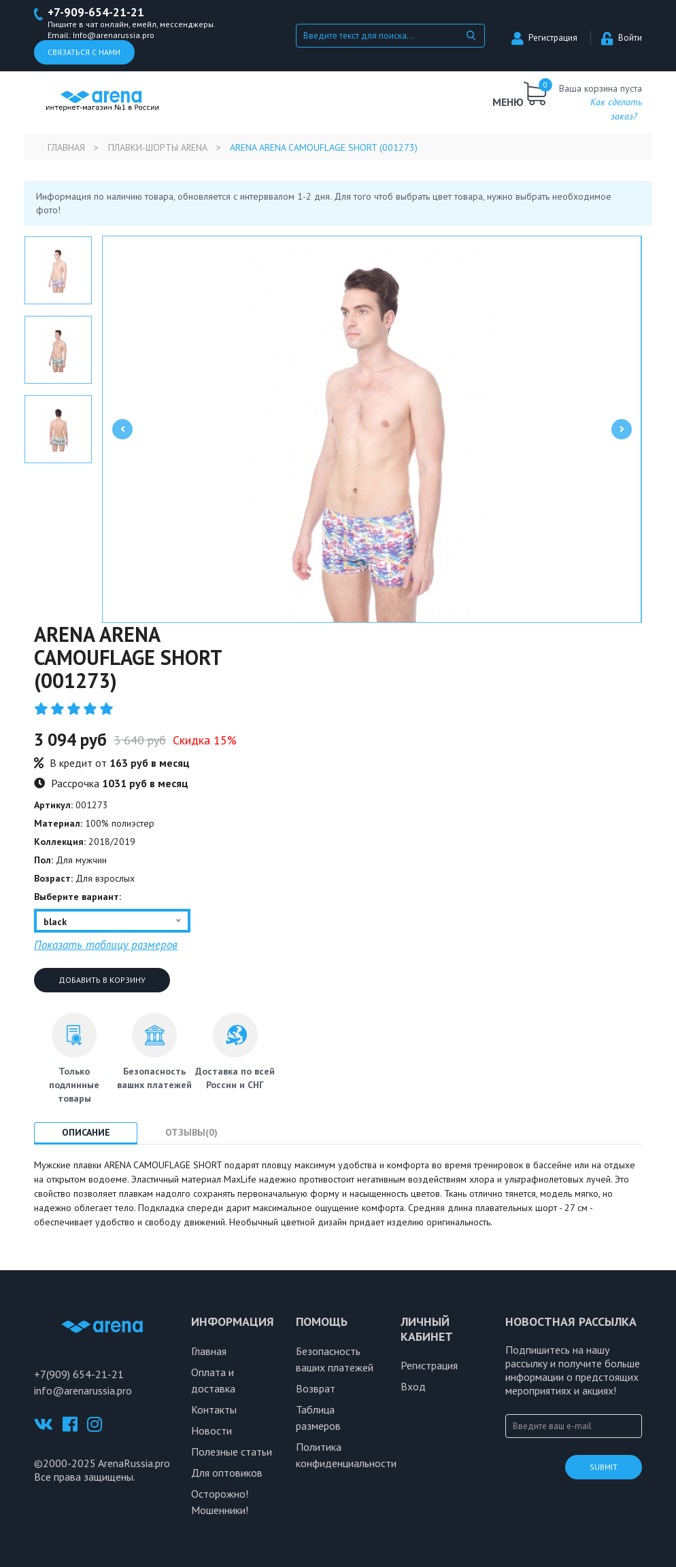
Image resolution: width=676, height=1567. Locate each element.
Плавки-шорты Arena (158, 147)
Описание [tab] (86, 1132)
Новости (211, 1430)
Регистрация (544, 37)
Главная (66, 147)
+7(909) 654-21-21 (79, 1374)
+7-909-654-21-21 (96, 12)
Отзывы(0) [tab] (192, 1132)
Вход (413, 1386)
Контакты (214, 1409)
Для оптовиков (227, 1472)
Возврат (315, 1388)
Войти (621, 37)
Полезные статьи (231, 1451)
